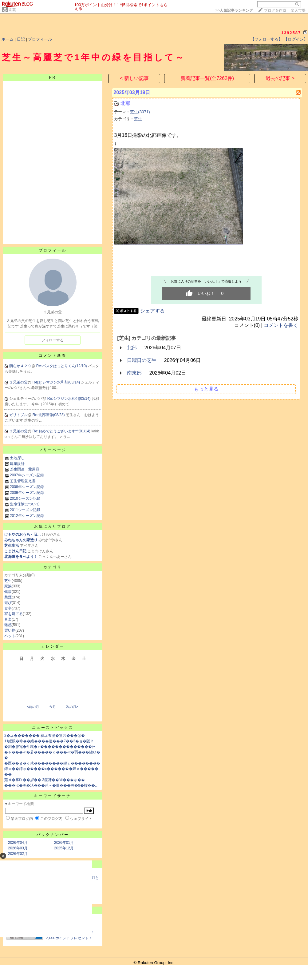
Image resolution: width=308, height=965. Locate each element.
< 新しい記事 (134, 78)
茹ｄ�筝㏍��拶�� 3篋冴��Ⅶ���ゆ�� (44, 780)
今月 (52, 707)
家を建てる (13, 614)
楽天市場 (298, 10)
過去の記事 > (280, 78)
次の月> (72, 707)
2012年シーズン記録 (27, 516)
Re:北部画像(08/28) (49, 415)
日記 (21, 39)
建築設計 (17, 464)
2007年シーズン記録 (27, 475)
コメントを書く (281, 325)
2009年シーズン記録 (27, 492)
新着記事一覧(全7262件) (207, 78)
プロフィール (40, 39)
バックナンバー (53, 834)
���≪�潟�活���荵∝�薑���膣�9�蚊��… (51, 785)
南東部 (134, 372)
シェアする (152, 310)
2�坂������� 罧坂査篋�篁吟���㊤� (44, 735)
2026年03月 (18, 848)
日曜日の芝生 (141, 360)
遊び (8, 603)
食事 (8, 608)
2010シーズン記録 (25, 498)
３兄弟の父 (18, 382)
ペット (9, 636)
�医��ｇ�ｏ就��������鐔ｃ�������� (52, 763)
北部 (125, 103)
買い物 (9, 630)
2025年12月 (64, 848)
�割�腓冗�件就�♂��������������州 (50, 747)
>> (234, 10)
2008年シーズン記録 (27, 487)
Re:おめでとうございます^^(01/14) (62, 431)
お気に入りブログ (52, 526)
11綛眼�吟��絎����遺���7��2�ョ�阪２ (49, 741)
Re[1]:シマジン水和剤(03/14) (57, 382)
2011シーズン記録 (25, 510)
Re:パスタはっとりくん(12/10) (62, 366)
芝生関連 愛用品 (24, 469)
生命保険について (24, 504)
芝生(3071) (140, 111)
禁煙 (8, 597)
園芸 (12, 10)
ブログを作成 (275, 10)
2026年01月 (64, 842)
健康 (8, 592)
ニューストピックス (52, 727)
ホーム (8, 39)
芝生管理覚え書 (23, 481)
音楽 (8, 619)
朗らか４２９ (20, 366)
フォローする (52, 340)
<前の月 (33, 707)
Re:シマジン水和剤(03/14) (69, 398)
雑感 (8, 625)
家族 (8, 586)
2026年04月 (18, 842)
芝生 (8, 580)
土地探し (17, 458)
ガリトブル (18, 415)
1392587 (291, 32)
